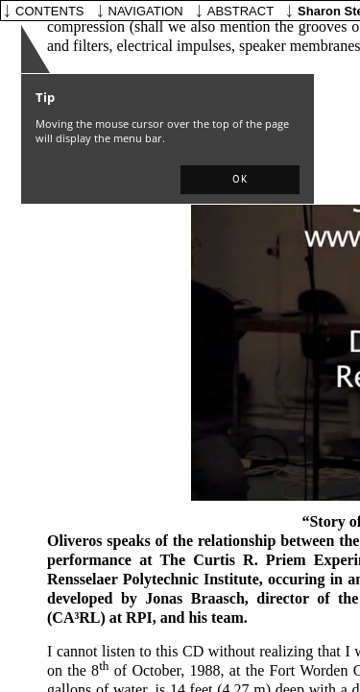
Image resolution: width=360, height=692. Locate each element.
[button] (240, 179)
